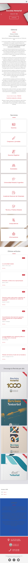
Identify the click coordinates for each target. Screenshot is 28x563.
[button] (1, 14)
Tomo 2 (4, 494)
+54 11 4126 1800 (15, 550)
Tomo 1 (4, 492)
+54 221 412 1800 (15, 549)
